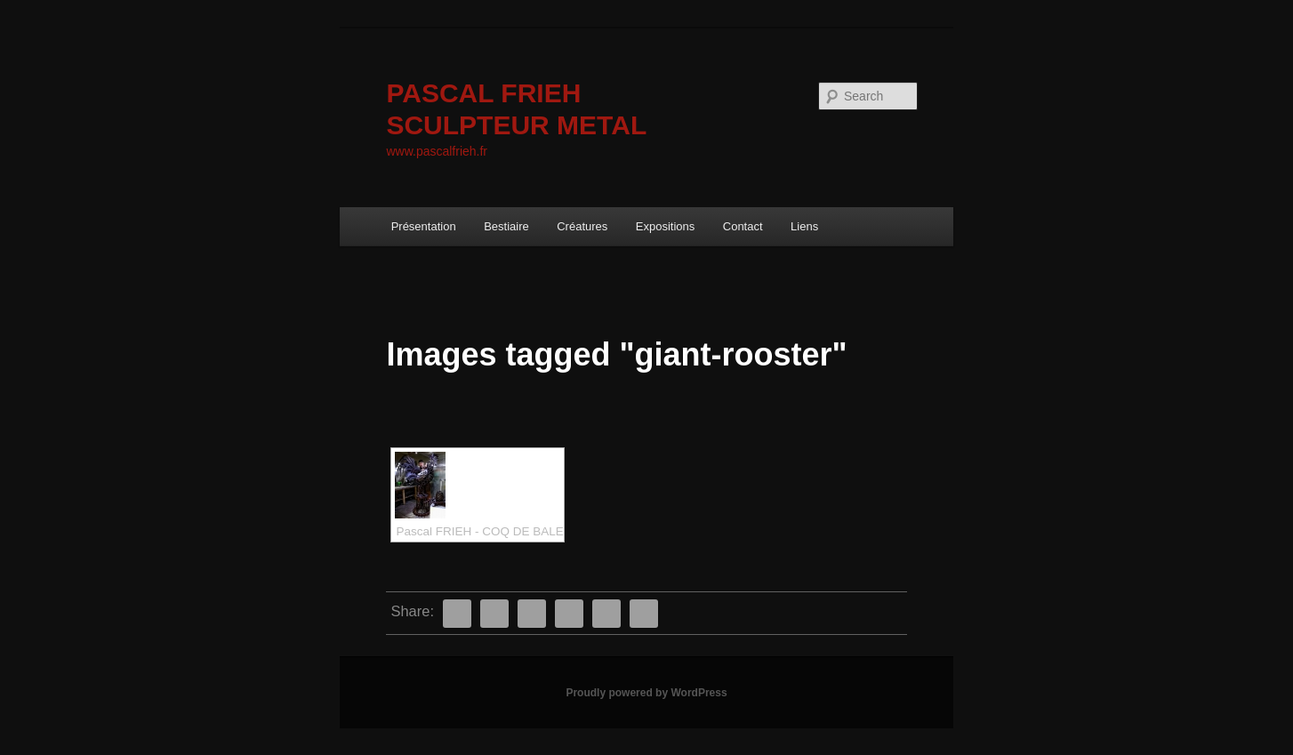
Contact (743, 226)
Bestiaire (506, 226)
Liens (804, 226)
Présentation (423, 226)
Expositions (665, 226)
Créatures (582, 226)
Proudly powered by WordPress (646, 693)
